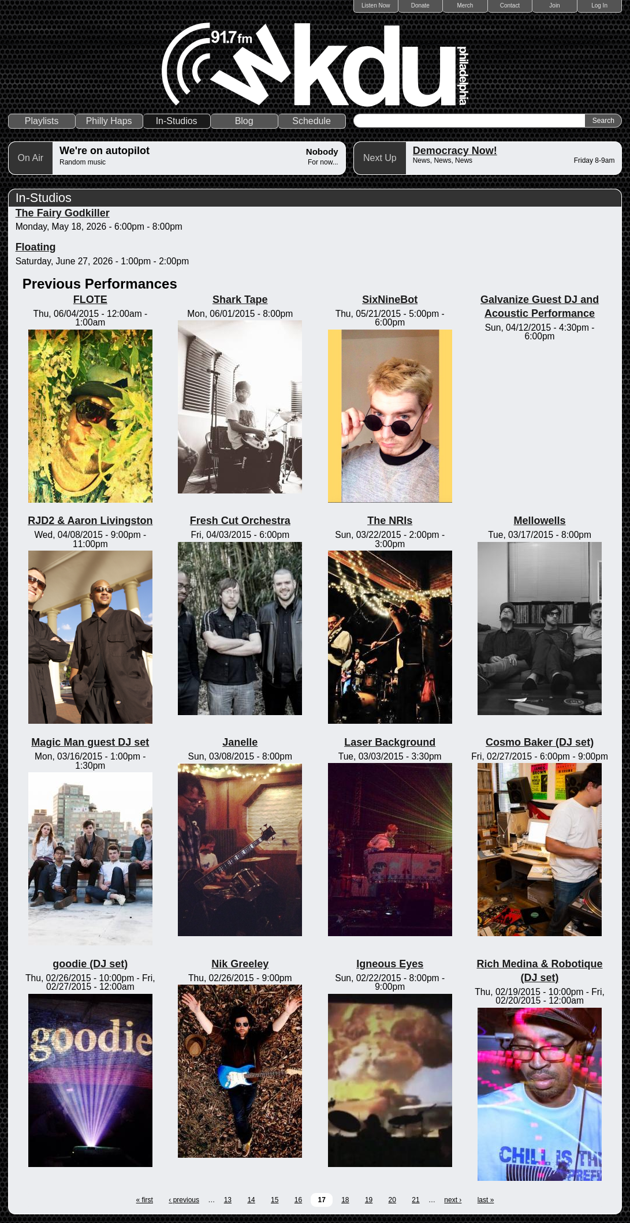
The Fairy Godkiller (63, 213)
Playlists (42, 121)
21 (415, 1200)
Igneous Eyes (389, 964)
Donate (420, 5)
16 (298, 1200)
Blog (244, 121)
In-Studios (176, 121)
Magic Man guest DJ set (90, 742)
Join (554, 5)
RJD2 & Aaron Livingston (90, 520)
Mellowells (540, 520)
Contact (510, 5)
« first (144, 1200)
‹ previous (184, 1200)
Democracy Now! (455, 150)
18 (345, 1200)
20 (392, 1200)
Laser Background (389, 742)
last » (486, 1200)
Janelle (240, 742)
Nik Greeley (240, 964)
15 (274, 1200)
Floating (36, 247)
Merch (465, 5)
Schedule (311, 121)
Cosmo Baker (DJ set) (540, 742)
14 (251, 1200)
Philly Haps (109, 121)
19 (368, 1200)
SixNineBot (389, 299)
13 (228, 1200)
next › (452, 1200)
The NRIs (389, 520)
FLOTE (90, 299)
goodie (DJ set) (90, 964)
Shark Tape (240, 299)
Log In (599, 5)
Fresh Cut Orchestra (240, 520)
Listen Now (375, 5)
